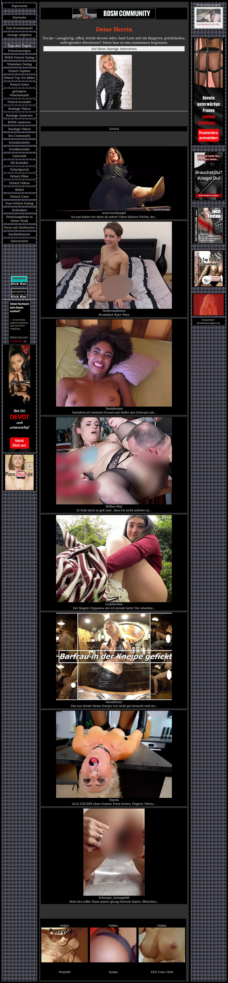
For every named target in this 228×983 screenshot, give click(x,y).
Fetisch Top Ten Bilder (19, 78)
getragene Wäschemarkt (19, 93)
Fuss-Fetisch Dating (19, 203)
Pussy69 (64, 972)
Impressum (19, 6)
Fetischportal (19, 169)
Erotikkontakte (19, 149)
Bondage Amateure (19, 115)
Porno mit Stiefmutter (19, 227)
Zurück (114, 129)
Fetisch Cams (19, 196)
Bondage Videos (19, 109)
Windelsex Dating (19, 64)
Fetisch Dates (19, 84)
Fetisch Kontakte (19, 102)
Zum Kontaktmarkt (19, 28)
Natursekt (19, 156)
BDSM (19, 190)
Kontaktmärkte (19, 142)
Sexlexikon (19, 210)
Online (64, 943)
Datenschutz (19, 241)
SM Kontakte (19, 163)
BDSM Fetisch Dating (19, 57)
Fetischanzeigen (19, 51)
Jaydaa (113, 972)
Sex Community (19, 136)
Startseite (19, 17)
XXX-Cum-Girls (162, 972)
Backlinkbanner (19, 234)
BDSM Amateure (19, 122)
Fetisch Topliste (19, 71)
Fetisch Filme (19, 176)
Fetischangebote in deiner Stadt (19, 219)
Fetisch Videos (19, 183)
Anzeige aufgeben (19, 35)
